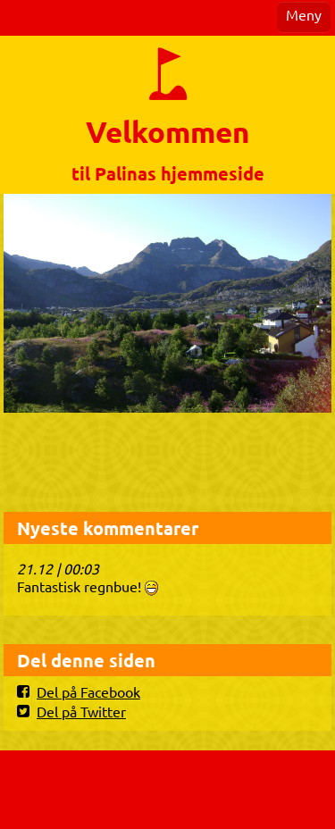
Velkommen (167, 131)
